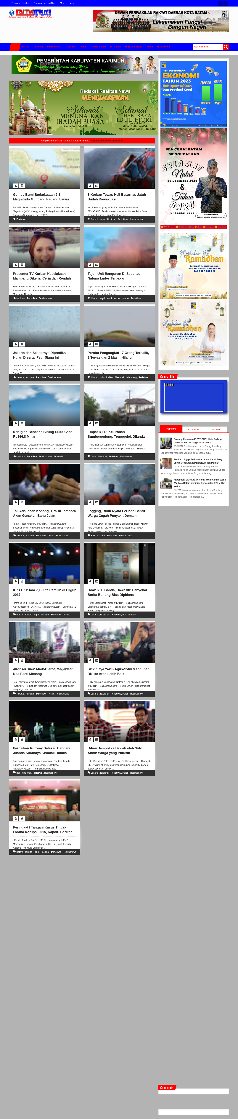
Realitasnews (136, 219)
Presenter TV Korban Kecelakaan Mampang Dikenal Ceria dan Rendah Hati (42, 278)
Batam (19, 614)
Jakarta (20, 377)
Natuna (125, 298)
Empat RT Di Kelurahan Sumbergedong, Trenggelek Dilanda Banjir (116, 436)
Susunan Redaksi (20, 3)
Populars (171, 428)
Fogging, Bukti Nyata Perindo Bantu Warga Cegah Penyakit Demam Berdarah (116, 515)
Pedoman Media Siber (44, 3)
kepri (102, 298)
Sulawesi (58, 456)
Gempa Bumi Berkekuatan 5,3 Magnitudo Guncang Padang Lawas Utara (41, 199)
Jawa (102, 219)
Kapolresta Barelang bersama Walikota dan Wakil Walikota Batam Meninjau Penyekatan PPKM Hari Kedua (199, 483)
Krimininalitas (113, 298)
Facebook (225, 3)
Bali (93, 535)
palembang (131, 377)
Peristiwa (21, 219)
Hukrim (94, 298)
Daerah (94, 219)
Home (15, 47)
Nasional (111, 219)
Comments (193, 429)
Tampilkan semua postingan (107, 140)
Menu (72, 3)
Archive (216, 429)
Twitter (220, 3)
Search (226, 47)
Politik (51, 535)
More (62, 3)
